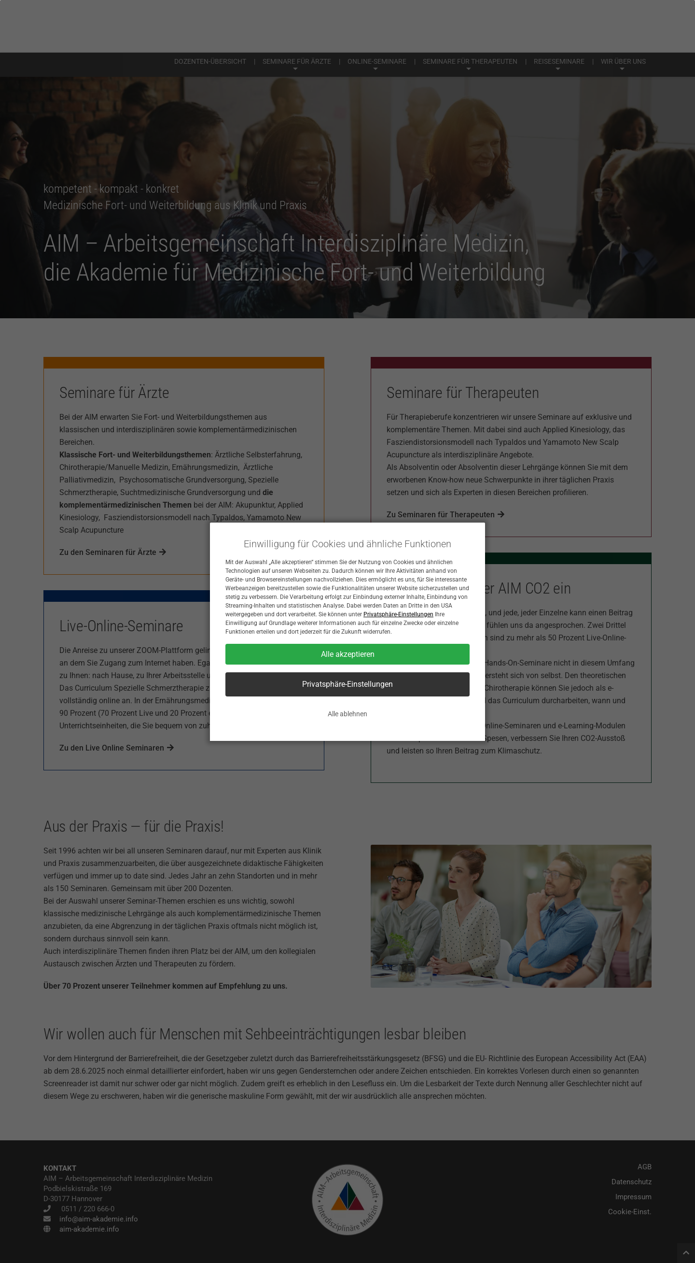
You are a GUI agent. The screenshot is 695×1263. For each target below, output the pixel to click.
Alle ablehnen (347, 714)
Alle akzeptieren (348, 654)
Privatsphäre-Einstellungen (398, 614)
